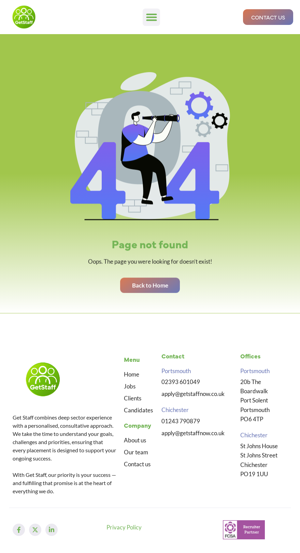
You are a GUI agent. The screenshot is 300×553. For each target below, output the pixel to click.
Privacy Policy (124, 527)
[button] (151, 17)
